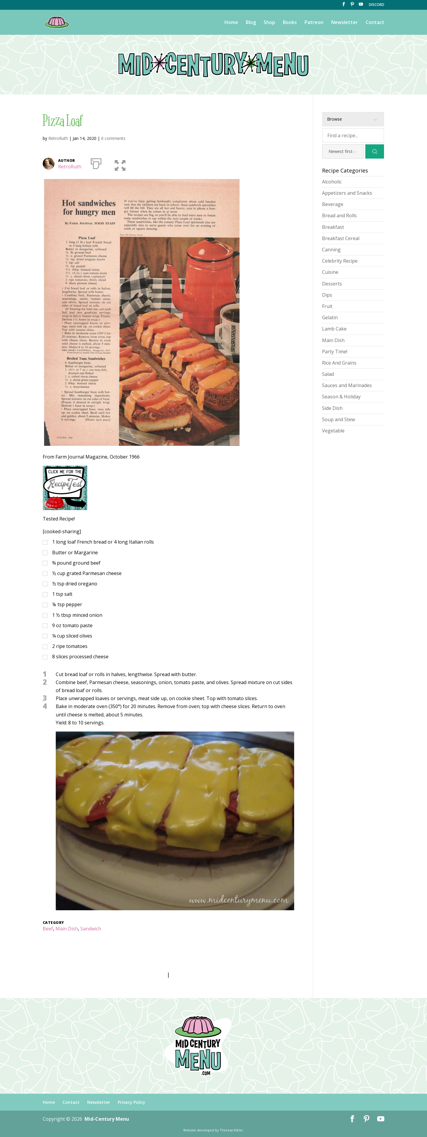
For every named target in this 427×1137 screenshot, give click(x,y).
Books (290, 22)
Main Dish (66, 928)
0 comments (113, 138)
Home (231, 22)
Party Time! (334, 351)
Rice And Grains (339, 363)
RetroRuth (58, 138)
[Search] (374, 151)
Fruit (327, 306)
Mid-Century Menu (107, 1119)
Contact (375, 22)
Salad (328, 374)
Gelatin (330, 317)
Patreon (314, 22)
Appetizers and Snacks (347, 193)
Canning (331, 249)
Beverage (332, 204)
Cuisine (330, 272)
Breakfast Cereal (340, 238)
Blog (251, 22)
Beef (48, 928)
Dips (327, 295)
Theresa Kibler (231, 1130)
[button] (116, 162)
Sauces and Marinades (347, 385)
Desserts (332, 283)
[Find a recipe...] (353, 135)
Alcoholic (332, 181)
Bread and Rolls (339, 215)
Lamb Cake (334, 328)
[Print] (96, 162)
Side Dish (332, 408)
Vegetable (333, 430)
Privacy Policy (131, 1102)
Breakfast (333, 227)
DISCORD (376, 5)
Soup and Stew (338, 419)
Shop (269, 22)
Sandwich (90, 928)
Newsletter (344, 22)
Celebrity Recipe (340, 261)
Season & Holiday (341, 396)
